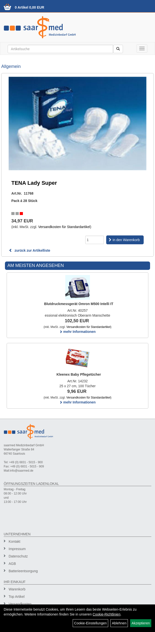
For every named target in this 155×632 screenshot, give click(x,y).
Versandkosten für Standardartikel (64, 227)
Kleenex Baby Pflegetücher (78, 374)
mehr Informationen (77, 332)
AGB (12, 564)
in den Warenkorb (126, 240)
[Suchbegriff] (60, 49)
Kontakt (14, 541)
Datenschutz (18, 556)
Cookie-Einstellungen (90, 623)
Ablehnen (119, 623)
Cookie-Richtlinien (107, 614)
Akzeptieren (141, 623)
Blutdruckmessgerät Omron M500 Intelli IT (78, 304)
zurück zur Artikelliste (29, 250)
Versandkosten (20, 604)
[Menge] (94, 240)
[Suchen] (118, 49)
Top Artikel (17, 597)
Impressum (17, 549)
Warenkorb (17, 589)
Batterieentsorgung (23, 571)
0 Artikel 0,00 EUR (29, 7)
